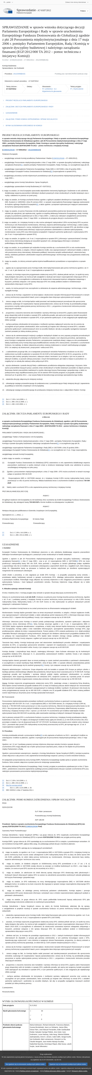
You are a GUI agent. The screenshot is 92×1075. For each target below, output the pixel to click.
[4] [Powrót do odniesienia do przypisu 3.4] (3, 788)
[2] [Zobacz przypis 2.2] (49, 450)
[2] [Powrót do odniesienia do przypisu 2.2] (3, 535)
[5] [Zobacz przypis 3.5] (41, 735)
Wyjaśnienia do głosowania (51, 91)
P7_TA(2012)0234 (76, 89)
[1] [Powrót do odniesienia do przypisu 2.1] (3, 532)
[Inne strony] (77, 2)
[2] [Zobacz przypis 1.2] (51, 171)
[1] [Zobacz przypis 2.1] (58, 443)
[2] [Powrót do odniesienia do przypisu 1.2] (3, 402)
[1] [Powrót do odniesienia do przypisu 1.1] (3, 399)
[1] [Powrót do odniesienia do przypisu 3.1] (3, 780)
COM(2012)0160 (9, 150)
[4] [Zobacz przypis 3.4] (43, 665)
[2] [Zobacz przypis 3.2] (77, 561)
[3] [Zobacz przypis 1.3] (37, 204)
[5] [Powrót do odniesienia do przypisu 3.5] (3, 790)
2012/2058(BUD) (19, 74)
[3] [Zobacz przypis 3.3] (31, 624)
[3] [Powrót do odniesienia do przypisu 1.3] (3, 404)
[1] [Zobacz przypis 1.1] (22, 165)
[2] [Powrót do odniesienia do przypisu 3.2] (3, 783)
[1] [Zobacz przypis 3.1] (19, 561)
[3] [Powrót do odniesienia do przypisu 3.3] (3, 785)
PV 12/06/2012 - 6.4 (49, 89)
